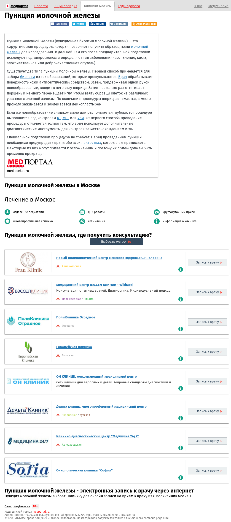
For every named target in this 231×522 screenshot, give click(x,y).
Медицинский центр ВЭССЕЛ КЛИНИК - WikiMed (94, 285)
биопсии (27, 77)
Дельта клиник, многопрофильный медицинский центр (101, 406)
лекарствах (91, 142)
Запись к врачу (207, 262)
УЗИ (81, 118)
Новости (41, 6)
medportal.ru (41, 511)
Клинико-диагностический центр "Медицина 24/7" (97, 436)
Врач (122, 77)
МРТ (65, 118)
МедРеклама (218, 6)
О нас (198, 6)
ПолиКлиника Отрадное (75, 317)
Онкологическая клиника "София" (84, 470)
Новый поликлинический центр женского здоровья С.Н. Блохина (109, 258)
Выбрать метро (116, 241)
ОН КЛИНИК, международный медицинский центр (96, 376)
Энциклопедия (65, 6)
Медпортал (19, 6)
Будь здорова (129, 6)
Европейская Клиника (74, 347)
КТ (59, 118)
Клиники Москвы (98, 6)
